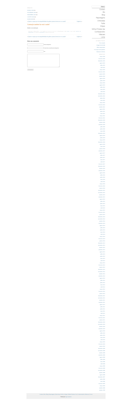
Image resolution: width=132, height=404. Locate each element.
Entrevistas (57, 394)
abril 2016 (103, 181)
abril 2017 (103, 161)
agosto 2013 (102, 251)
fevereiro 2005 (102, 383)
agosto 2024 (102, 78)
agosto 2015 (102, 199)
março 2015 (102, 210)
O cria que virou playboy (99, 49)
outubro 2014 (102, 221)
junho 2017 (102, 157)
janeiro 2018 (102, 148)
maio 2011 (102, 311)
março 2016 (102, 183)
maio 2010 (102, 337)
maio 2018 (102, 146)
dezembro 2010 (101, 322)
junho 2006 (102, 379)
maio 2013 (102, 258)
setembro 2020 (102, 124)
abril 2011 (103, 313)
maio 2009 (102, 361)
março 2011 (102, 315)
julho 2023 (102, 87)
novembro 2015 (101, 192)
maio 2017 (102, 159)
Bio (44, 394)
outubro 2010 (102, 326)
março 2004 (102, 385)
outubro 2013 (102, 247)
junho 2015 (102, 203)
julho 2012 (102, 280)
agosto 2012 (102, 278)
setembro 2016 (102, 170)
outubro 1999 (102, 390)
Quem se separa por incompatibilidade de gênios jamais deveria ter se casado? (47, 21)
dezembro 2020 (101, 120)
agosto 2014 (102, 225)
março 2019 (102, 139)
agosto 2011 (102, 304)
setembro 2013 (102, 249)
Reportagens (51, 394)
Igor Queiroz (69, 396)
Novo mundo (102, 43)
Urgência (79, 21)
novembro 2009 (101, 350)
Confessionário (81, 394)
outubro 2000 (102, 388)
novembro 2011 (101, 298)
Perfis (62, 394)
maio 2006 (102, 381)
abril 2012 (103, 287)
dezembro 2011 (101, 295)
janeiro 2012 (102, 293)
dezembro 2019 (101, 133)
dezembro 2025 (101, 60)
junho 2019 (102, 137)
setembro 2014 (102, 223)
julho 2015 (102, 201)
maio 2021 (102, 113)
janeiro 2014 (102, 240)
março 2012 (102, 289)
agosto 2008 (102, 374)
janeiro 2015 (102, 214)
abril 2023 (103, 91)
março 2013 (102, 262)
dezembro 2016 (101, 166)
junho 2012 (102, 282)
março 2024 (102, 82)
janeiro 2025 (102, 74)
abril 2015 (103, 208)
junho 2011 (102, 309)
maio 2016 (102, 179)
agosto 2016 (102, 172)
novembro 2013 (101, 245)
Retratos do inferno (101, 51)
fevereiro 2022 (102, 104)
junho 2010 (102, 335)
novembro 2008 (101, 370)
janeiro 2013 (102, 267)
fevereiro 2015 (102, 212)
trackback (42, 32)
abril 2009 (103, 363)
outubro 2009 (102, 352)
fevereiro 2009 (102, 368)
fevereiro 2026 (102, 58)
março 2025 (102, 69)
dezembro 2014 (101, 216)
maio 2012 (102, 284)
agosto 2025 (102, 63)
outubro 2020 (102, 122)
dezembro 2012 (101, 269)
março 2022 (102, 102)
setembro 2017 (102, 150)
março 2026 (102, 56)
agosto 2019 (102, 135)
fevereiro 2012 (102, 291)
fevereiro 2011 (102, 317)
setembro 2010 (102, 328)
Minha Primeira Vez (72, 394)
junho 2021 (102, 111)
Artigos (65, 394)
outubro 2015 (102, 194)
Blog (68, 31)
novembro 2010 (101, 324)
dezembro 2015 (101, 190)
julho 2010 (102, 333)
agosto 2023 (102, 85)
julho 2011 (102, 306)
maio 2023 (102, 89)
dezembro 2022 (101, 93)
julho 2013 (102, 254)
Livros (91, 394)
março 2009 (102, 366)
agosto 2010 (102, 330)
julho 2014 (102, 227)
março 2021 (102, 115)
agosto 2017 (102, 153)
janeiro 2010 (102, 346)
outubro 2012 (102, 273)
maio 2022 (102, 100)
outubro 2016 (102, 168)
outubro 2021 (102, 107)
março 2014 (102, 236)
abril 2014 (103, 234)
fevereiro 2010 (102, 344)
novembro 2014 (101, 219)
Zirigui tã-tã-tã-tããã (100, 45)
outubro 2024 (102, 76)
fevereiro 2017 (102, 164)
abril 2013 (103, 260)
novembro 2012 (101, 271)
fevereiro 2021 (102, 118)
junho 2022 (102, 98)
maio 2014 (102, 232)
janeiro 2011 (102, 319)
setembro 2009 (102, 355)
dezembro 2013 (101, 243)
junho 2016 (102, 177)
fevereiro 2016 (102, 186)
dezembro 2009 (101, 348)
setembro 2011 (102, 302)
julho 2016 (102, 175)
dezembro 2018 (101, 142)
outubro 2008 (102, 372)
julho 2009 (102, 359)
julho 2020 (102, 126)
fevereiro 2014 (102, 238)
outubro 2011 (102, 300)
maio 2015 (102, 205)
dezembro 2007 (101, 377)
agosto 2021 (102, 109)
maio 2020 (102, 131)
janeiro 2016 (102, 188)
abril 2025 (103, 67)
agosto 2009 (102, 357)
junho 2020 (102, 129)
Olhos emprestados (101, 47)
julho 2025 (102, 65)
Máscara (87, 394)
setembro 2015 (102, 197)
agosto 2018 (102, 144)
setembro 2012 (102, 276)
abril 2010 (103, 339)
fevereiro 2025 (102, 71)
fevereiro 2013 (102, 265)
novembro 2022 (101, 96)
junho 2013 (102, 256)
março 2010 (102, 341)
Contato (41, 394)
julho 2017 (102, 155)
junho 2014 (102, 229)
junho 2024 (102, 80)
